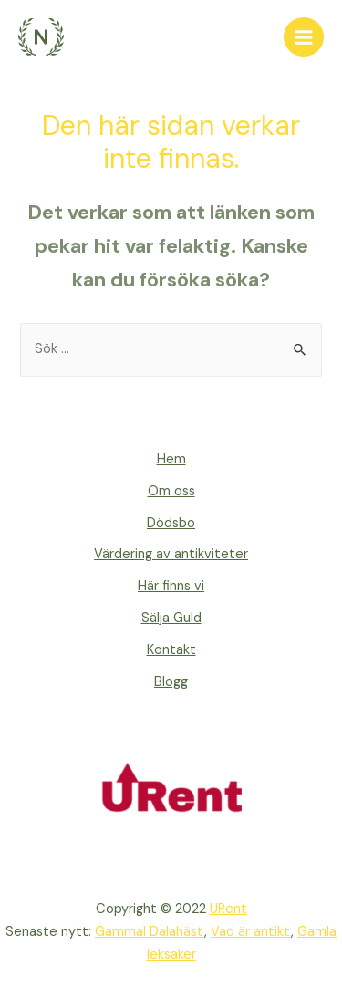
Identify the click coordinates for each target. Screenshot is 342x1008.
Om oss (171, 491)
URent (228, 909)
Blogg (171, 682)
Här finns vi (171, 586)
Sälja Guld (171, 618)
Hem (171, 459)
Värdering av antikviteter (171, 554)
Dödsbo (171, 523)
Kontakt (171, 650)
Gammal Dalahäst (149, 931)
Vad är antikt (251, 931)
